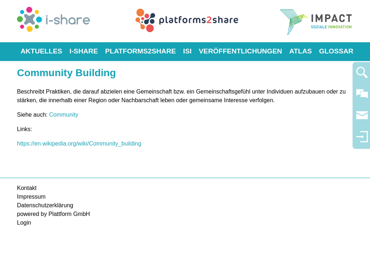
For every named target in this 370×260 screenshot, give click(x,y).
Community (63, 115)
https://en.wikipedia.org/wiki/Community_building (79, 143)
